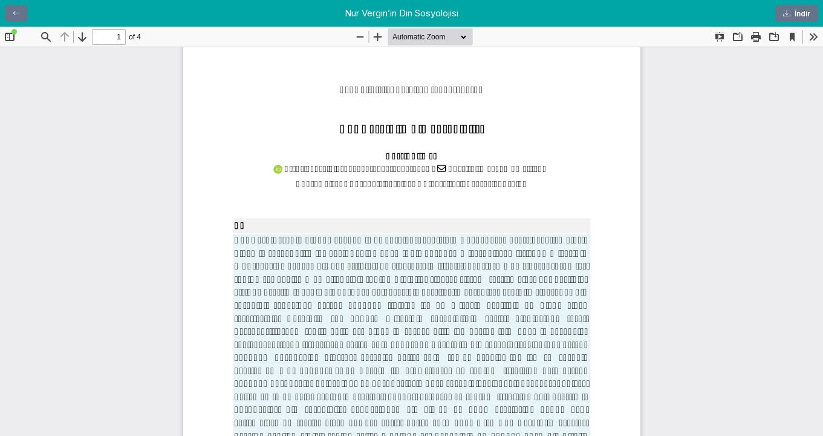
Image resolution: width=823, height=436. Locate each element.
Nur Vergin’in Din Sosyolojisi (401, 13)
